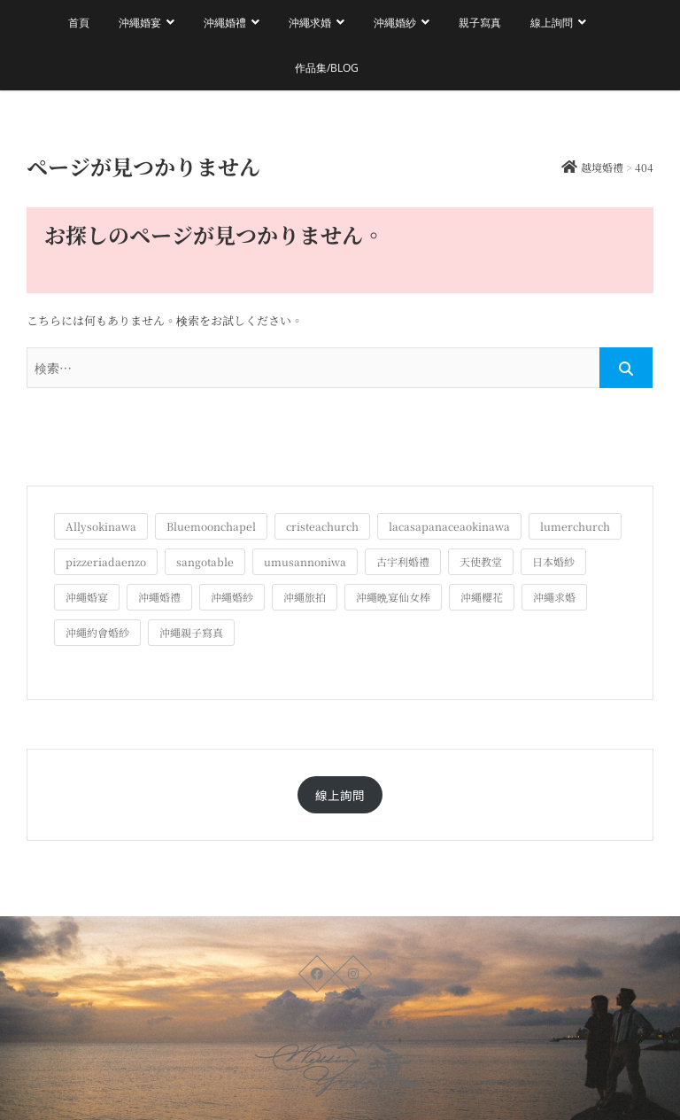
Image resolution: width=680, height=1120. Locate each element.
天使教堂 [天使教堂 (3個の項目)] (481, 561)
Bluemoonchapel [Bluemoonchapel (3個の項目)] (211, 525)
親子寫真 (480, 22)
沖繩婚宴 (140, 22)
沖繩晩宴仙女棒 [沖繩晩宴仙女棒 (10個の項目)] (393, 596)
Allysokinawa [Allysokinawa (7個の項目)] (101, 525)
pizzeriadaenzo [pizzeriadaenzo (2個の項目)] (106, 561)
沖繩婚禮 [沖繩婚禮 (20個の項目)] (159, 596)
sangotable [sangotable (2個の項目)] (205, 561)
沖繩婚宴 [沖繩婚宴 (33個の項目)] (87, 596)
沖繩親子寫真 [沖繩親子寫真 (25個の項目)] (191, 632)
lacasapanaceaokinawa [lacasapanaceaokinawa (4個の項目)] (449, 525)
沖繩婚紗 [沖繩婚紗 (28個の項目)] (232, 596)
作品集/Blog (327, 67)
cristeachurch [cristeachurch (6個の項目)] (322, 525)
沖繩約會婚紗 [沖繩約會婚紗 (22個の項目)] (97, 632)
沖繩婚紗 (395, 22)
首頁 (78, 22)
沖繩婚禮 (225, 22)
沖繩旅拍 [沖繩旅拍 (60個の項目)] (304, 596)
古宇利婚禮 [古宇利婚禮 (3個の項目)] (402, 561)
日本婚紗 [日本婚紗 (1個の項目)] (553, 561)
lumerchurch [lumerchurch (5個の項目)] (575, 525)
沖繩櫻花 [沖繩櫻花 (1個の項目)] (481, 596)
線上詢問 (551, 22)
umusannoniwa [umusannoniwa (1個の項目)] (305, 561)
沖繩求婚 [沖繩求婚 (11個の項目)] (554, 596)
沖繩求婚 (310, 22)
